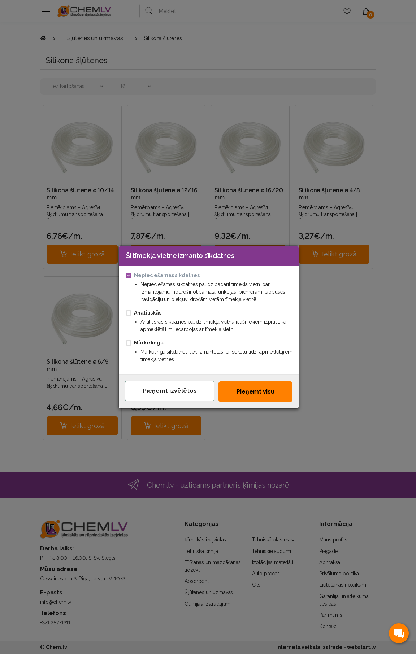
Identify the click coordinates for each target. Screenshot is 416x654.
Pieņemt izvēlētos (170, 390)
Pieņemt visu (255, 391)
